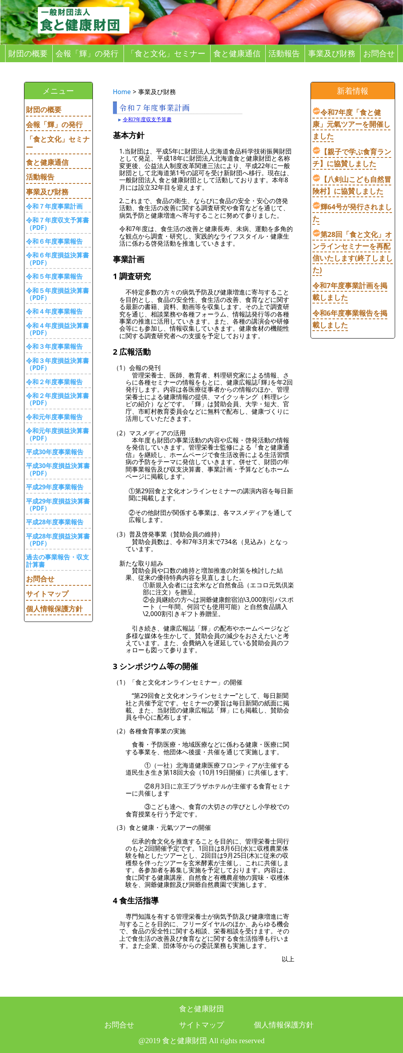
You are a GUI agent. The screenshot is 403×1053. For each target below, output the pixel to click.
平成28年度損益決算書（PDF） (58, 540)
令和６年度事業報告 (54, 241)
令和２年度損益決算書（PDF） (57, 399)
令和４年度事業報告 (54, 311)
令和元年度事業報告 (54, 417)
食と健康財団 (201, 1009)
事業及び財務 (331, 53)
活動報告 (284, 53)
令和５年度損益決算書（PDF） (57, 294)
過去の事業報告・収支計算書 (57, 560)
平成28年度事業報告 (54, 522)
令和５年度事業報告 (54, 276)
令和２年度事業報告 (54, 382)
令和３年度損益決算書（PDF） (57, 364)
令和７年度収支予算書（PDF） (57, 223)
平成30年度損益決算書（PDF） (58, 469)
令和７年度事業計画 (54, 206)
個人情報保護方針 (54, 608)
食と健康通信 (237, 53)
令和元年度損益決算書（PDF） (57, 434)
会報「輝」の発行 (86, 53)
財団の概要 (28, 53)
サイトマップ (47, 593)
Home (122, 91)
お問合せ (379, 53)
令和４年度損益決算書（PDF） (57, 329)
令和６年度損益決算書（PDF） (57, 258)
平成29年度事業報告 (54, 487)
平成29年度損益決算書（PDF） (58, 505)
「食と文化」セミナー (166, 53)
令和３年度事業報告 (54, 346)
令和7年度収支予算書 (147, 119)
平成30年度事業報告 (54, 452)
